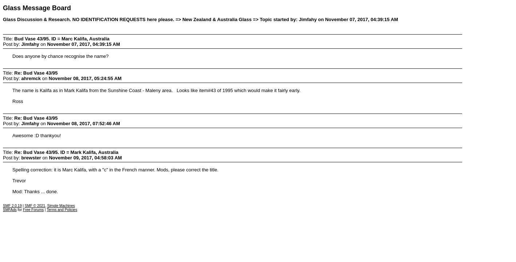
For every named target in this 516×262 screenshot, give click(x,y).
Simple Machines (61, 206)
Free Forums (33, 210)
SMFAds (10, 210)
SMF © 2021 (35, 206)
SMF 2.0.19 (12, 206)
